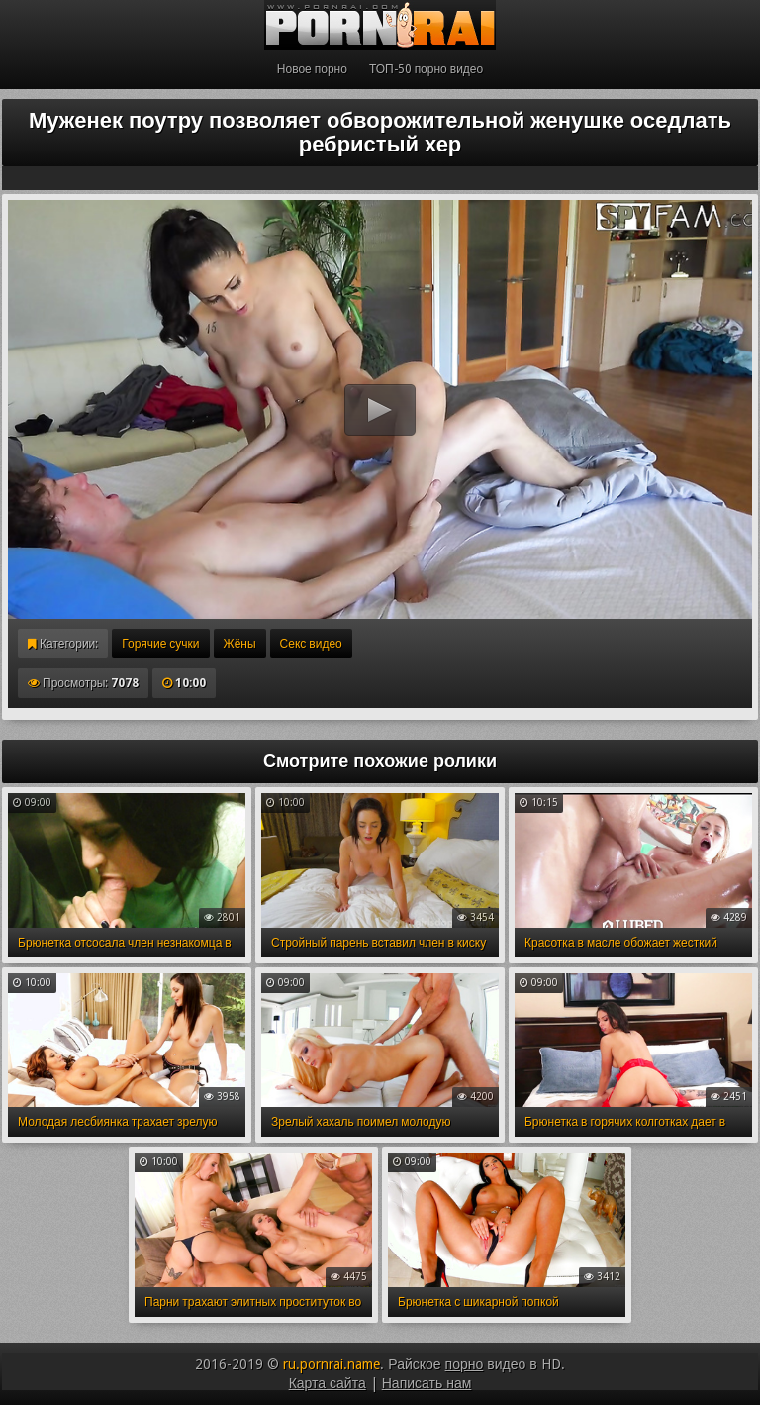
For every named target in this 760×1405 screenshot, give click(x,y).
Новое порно (312, 69)
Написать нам (427, 1383)
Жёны (240, 644)
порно (464, 1364)
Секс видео (311, 644)
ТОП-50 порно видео (426, 69)
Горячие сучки (160, 644)
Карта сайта (327, 1383)
